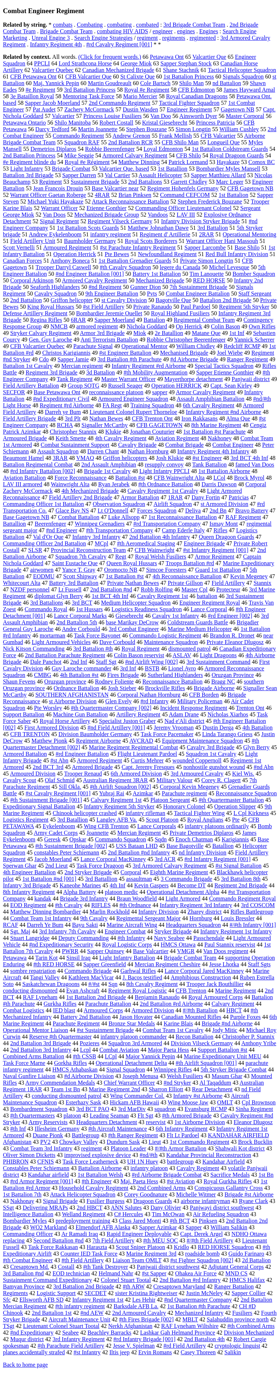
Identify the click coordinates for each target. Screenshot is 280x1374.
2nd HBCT (89, 1207)
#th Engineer (97, 1181)
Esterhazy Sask (83, 1102)
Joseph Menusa (140, 1076)
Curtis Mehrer (147, 760)
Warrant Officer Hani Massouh (222, 241)
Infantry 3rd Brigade (27, 885)
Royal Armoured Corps (215, 997)
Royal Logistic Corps (127, 944)
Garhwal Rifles (138, 971)
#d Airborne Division (89, 1076)
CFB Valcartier (218, 136)
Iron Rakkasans (200, 418)
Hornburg (201, 918)
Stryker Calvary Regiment (40, 333)
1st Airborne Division (199, 1122)
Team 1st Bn (65, 1089)
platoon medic (121, 892)
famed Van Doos (255, 464)
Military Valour (174, 780)
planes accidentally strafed (34, 1352)
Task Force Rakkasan (53, 1247)
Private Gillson (185, 583)
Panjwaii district (250, 379)
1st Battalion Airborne (224, 471)
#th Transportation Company (119, 530)
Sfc (7, 1300)
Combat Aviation (119, 1050)
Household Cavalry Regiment (93, 1188)
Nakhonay (22, 1201)
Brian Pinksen (134, 195)
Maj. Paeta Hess (139, 1181)
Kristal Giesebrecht (164, 122)
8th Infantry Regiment (29, 892)
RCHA (65, 425)
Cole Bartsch (155, 83)
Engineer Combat (125, 931)
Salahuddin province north (238, 1319)
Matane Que (206, 333)
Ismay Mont (224, 524)
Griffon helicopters (125, 458)
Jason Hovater (135, 1017)
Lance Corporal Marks (80, 616)
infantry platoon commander (133, 1037)
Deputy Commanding (83, 938)
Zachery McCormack (89, 109)
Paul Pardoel (195, 307)
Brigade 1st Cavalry (107, 471)
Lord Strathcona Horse (85, 63)
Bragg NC (223, 681)
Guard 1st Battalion (218, 570)
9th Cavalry (94, 918)
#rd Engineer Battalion (82, 754)
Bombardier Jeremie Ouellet (109, 313)
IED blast (64, 1010)
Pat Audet (44, 109)
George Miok (136, 63)
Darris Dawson (219, 484)
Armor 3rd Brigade (102, 333)
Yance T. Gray (79, 570)
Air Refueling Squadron (221, 1214)
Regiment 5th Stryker (244, 307)
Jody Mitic (224, 1030)
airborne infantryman (205, 1201)
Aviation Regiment (177, 438)
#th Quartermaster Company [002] (111, 708)
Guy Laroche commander (81, 668)
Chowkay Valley (78, 1142)
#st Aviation (181, 1181)
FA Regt (112, 405)
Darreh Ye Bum (45, 925)
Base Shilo (247, 247)
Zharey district (204, 912)
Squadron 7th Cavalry (80, 556)
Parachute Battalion (108, 1004)
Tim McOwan (168, 1214)
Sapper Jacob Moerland (52, 103)
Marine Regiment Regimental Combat (133, 747)
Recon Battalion (195, 1037)
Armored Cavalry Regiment (94, 280)
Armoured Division (32, 773)
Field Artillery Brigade (29, 418)
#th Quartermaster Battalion (231, 800)
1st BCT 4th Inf (110, 596)
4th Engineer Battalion (29, 872)
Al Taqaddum (215, 1083)
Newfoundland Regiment (167, 254)
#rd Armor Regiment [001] (41, 1181)
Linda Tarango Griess (227, 734)
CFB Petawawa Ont (33, 76)
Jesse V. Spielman (134, 1346)
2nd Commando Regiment (120, 103)
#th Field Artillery (83, 1260)
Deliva (193, 510)
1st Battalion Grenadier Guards (134, 261)
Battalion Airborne (100, 1168)
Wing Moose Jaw (188, 1102)
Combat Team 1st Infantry (40, 918)
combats (62, 25)
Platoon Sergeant (170, 800)
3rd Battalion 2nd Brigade (83, 1286)
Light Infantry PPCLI (164, 471)
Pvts (152, 293)
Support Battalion (23, 714)
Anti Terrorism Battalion (109, 339)
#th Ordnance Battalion (165, 484)
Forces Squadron (156, 510)
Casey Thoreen (197, 1352)
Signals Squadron (243, 76)
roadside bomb (202, 1254)
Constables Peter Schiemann (36, 1168)
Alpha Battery (79, 892)
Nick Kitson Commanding (34, 649)
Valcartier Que (209, 57)
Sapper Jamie (73, 359)
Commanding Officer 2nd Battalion (44, 543)
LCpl (111, 1056)
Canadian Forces (22, 261)
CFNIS (45, 1161)
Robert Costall (116, 122)
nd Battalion (227, 83)
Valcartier (63, 116)
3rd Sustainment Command (218, 662)
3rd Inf (128, 668)
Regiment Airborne (98, 741)
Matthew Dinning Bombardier (45, 912)
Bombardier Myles (25, 1221)
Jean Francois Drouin (58, 188)
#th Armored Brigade (186, 1115)
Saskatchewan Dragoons (50, 984)
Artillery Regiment (138, 714)
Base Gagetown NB (26, 517)
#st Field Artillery (104, 307)
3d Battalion (100, 372)
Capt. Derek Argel (201, 1234)
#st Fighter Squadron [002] (201, 1260)
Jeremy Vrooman (174, 727)
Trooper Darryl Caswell (63, 267)
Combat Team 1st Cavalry (173, 1030)
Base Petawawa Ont (57, 392)
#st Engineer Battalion (125, 353)
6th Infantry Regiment (181, 1129)
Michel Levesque (229, 267)
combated (147, 25)
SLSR (35, 550)
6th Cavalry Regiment (208, 405)
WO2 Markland (48, 1227)
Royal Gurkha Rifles (227, 1181)
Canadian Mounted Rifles (191, 1017)
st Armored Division (224, 504)
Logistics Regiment (25, 820)
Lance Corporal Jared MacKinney (204, 971)
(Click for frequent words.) (109, 57)
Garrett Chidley (189, 182)
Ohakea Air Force (196, 1273)
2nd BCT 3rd (48, 767)
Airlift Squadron (172, 504)
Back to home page (25, 1365)
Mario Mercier (140, 96)
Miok (139, 333)
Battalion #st (130, 478)
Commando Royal (46, 609)
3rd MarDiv (132, 1109)
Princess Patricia (215, 122)
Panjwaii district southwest (168, 1267)
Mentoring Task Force (88, 96)
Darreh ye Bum (63, 412)
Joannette (97, 833)
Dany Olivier (166, 1207)
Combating (90, 25)
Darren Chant (103, 451)
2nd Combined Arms (161, 1188)
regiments (173, 38)
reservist (156, 1122)
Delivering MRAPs (45, 1207)
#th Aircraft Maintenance (117, 1129)
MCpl (101, 543)
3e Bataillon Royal (32, 96)
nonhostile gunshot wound (214, 767)
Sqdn (161, 839)
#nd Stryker (177, 1083)
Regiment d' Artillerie (165, 234)
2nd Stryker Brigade (88, 872)
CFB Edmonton (196, 90)
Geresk (52, 839)
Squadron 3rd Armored (135, 1043)
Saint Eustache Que (75, 563)
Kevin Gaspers (151, 885)
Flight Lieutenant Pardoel (147, 754)
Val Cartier (117, 175)
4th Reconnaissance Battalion (186, 576)
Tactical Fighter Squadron (189, 103)
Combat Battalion (78, 517)
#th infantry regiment (80, 1306)
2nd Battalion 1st (51, 1313)
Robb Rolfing (157, 589)
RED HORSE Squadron (226, 1247)
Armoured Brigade (25, 438)
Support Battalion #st (222, 1050)
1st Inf (236, 333)
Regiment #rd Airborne (67, 405)
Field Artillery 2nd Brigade (80, 497)
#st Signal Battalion (238, 866)
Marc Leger (229, 182)
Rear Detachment (212, 1089)
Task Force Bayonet (97, 635)
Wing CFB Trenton (106, 826)
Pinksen (208, 1221)
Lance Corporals (156, 826)
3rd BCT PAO (92, 1109)
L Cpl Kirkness (251, 813)
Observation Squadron (119, 504)
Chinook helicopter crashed (84, 813)
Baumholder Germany (90, 241)
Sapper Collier (248, 1293)
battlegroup (180, 1161)
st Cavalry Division (124, 300)
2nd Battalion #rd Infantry (190, 1280)
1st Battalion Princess (188, 76)
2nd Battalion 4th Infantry (159, 537)
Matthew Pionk (49, 741)
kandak (42, 898)
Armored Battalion (25, 754)
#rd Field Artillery (184, 1346)
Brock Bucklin (255, 1142)
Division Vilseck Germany (202, 1043)
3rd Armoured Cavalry (197, 773)
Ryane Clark (253, 1201)
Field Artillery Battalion (31, 385)
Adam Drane (184, 714)
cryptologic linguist (237, 1346)
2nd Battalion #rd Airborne (171, 1004)
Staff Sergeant (255, 293)
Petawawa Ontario (24, 122)
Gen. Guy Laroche (50, 339)
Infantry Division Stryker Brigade (200, 221)
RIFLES (100, 905)
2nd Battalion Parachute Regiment (65, 655)
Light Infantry (26, 168)
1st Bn (265, 1175)
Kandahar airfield (48, 1175)
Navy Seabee (169, 938)
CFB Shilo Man (180, 142)
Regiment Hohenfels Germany (183, 188)
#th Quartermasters (32, 1115)
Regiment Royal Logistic (137, 990)
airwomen (42, 570)
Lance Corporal (209, 609)
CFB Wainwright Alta (179, 478)
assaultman (139, 879)
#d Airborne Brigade (194, 359)
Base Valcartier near (115, 188)
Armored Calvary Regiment (134, 155)
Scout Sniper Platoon (140, 1247)
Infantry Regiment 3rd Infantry (196, 905)
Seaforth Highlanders (55, 287)
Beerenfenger (50, 524)
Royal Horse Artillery (65, 721)
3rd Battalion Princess (90, 90)
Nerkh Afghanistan (130, 1326)
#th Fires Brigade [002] (146, 1319)
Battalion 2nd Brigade (225, 300)
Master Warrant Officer (128, 379)
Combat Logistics (23, 1010)
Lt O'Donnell (113, 510)
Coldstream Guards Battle (197, 622)
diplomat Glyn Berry (58, 596)
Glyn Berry (256, 747)
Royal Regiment (140, 649)
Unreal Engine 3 (51, 38)
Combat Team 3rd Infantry (41, 1148)
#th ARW (134, 1286)
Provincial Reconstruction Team (88, 550)
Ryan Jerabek (113, 484)
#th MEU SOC (160, 1240)
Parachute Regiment (76, 1023)
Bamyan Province (23, 1286)
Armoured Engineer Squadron (133, 399)
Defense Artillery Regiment (35, 313)
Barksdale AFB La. (135, 1306)
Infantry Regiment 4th (56, 44)
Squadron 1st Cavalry (211, 754)
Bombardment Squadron (38, 1109)
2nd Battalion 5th (77, 622)
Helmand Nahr (116, 1273)
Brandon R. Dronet (232, 635)
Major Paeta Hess (168, 1050)
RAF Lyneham (40, 997)
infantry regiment (110, 234)
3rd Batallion (72, 820)
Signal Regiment (59, 221)
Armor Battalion (140, 497)
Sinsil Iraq (78, 958)
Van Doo (160, 116)
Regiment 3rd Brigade (51, 372)
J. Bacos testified (142, 977)
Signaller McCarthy (105, 425)
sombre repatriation (33, 971)
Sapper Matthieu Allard (218, 175)
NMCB (58, 326)
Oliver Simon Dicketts (29, 1155)
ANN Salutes (126, 1207)
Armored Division (152, 1010)
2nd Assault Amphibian (108, 464)
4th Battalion (257, 727)
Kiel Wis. (243, 773)
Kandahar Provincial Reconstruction (208, 1155)
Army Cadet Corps (56, 833)
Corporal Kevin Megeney (189, 787)
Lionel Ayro (182, 668)
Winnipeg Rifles (172, 1069)
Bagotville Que (173, 300)
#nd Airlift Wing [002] (151, 662)
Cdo (44, 359)
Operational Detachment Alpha (183, 892)
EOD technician (71, 1273)
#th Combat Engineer (28, 1260)
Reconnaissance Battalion (173, 681)
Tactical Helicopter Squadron (242, 70)
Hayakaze (228, 162)
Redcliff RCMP (242, 346)
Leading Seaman (109, 1115)
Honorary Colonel (184, 806)
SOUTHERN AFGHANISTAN (72, 695)
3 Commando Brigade (186, 879)
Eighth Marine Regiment (179, 872)
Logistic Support (55, 1293)
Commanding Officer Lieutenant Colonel (183, 208)
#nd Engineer (61, 530)
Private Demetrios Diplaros (201, 833)
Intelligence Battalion (28, 1214)
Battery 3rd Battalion (73, 583)
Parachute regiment (184, 793)
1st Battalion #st (125, 576)
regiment (147, 38)
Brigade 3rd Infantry (84, 898)
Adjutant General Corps (236, 1267)
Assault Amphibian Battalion (210, 399)
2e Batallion (169, 333)
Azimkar (143, 793)
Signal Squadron (125, 1069)
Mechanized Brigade (160, 280)
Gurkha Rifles (60, 1004)
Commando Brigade (88, 971)
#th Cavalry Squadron (125, 267)
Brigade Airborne (214, 688)
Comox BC (261, 162)
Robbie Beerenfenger (110, 149)
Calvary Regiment (232, 1004)
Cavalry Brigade (137, 445)
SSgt (8, 1207)
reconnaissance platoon (116, 392)
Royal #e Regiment (147, 90)
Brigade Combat (71, 168)
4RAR (102, 195)
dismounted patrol (189, 649)
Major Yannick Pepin (150, 1056)
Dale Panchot (46, 662)
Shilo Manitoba (73, 122)
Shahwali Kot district (240, 1148)
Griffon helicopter (72, 300)
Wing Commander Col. (137, 1096)
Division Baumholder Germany (95, 734)
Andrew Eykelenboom (55, 234)
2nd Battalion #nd (111, 589)
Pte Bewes (117, 254)
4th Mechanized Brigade (89, 491)
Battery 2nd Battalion (86, 1017)
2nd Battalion (26, 300)
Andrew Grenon (131, 136)
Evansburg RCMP (205, 1109)
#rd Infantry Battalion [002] (42, 471)
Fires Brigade (123, 675)
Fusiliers (242, 1313)
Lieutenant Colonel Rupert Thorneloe (133, 412)
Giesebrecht (129, 616)
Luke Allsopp (124, 517)
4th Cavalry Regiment (120, 438)
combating (119, 25)
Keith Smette (70, 438)
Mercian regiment (82, 366)
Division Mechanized (249, 1332)
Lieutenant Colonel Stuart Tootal (61, 1326)
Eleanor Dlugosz (253, 1122)
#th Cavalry (68, 905)
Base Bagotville (184, 846)
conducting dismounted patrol (66, 1096)
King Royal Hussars (50, 307)
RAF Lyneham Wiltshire (189, 1326)
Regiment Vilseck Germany (120, 221)
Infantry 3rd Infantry (96, 537)
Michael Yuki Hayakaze (55, 201)
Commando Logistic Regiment (165, 635)
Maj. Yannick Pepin (56, 83)
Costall (66, 1267)
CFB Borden (204, 695)
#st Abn (59, 760)
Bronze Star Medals (132, 1023)
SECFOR (14, 392)
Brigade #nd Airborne (227, 1023)
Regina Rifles (46, 320)
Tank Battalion (209, 464)
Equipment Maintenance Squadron (202, 741)
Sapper (194, 1227)
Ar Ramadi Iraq (79, 1234)
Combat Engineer (233, 445)
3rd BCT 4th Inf (249, 458)
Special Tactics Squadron (224, 366)
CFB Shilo (188, 155)
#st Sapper (154, 1273)
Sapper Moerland (114, 320)
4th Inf (117, 885)
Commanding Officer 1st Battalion (43, 504)
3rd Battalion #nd (23, 1273)
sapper (159, 392)
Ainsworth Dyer (198, 116)
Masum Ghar (227, 1076)
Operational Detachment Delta (131, 1063)
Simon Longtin (193, 129)
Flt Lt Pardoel (183, 1135)
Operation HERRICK (176, 385)
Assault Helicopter (160, 175)
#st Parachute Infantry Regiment (138, 247)
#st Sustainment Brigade (105, 1030)
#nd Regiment (105, 287)
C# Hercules (128, 1214)
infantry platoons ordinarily (217, 826)
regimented (203, 38)
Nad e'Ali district (184, 721)
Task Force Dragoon (100, 866)
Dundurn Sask (123, 1142)
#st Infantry (87, 1352)
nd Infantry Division (202, 852)
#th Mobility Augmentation (155, 372)
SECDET (95, 1293)
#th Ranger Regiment (133, 1135)
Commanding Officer (28, 1234)
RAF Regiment (243, 517)
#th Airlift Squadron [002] (120, 787)
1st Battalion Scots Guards (88, 228)
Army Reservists (47, 1122)
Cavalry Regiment (197, 1168)
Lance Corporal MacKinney (113, 859)
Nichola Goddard (147, 326)
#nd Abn (264, 767)
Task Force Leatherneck (90, 1161)
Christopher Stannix (73, 432)
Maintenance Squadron (171, 642)
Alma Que (238, 418)
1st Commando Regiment (199, 1142)
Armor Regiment (214, 556)
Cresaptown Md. (29, 1267)
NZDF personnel (30, 589)
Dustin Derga (217, 727)
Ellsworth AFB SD (41, 1300)
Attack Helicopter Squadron (83, 1194)
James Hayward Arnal (249, 90)
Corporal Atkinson (32, 280)
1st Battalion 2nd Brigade (96, 997)
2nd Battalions (145, 182)
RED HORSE (209, 280)
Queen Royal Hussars (131, 563)
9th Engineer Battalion (111, 293)
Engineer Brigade (204, 543)
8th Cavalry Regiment (152, 984)
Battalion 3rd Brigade (28, 175)
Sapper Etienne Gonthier (225, 372)
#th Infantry (131, 938)
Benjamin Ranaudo (157, 997)
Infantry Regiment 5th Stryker (119, 806)
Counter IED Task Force (89, 1254)
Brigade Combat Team (66, 31)
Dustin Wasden (140, 109)
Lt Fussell (70, 589)
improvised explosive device (97, 1155)
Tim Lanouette (207, 274)
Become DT (192, 885)
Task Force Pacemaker (167, 734)
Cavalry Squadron (55, 293)
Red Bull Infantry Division (236, 254)
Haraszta (97, 1247)
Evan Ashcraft (83, 990)
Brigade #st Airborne (249, 1194)
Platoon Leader (128, 1148)
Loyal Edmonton (163, 149)
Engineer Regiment (189, 109)
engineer (163, 31)
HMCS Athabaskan (75, 1069)
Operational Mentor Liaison (35, 1030)
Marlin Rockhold (110, 912)
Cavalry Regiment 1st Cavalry (163, 491)
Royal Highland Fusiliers (180, 313)
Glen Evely (118, 701)
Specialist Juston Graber (127, 721)
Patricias (239, 497)
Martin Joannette (97, 129)
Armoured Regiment (67, 247)
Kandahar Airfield (223, 1161)
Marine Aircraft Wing (131, 925)
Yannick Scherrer (254, 339)
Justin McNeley (204, 1293)
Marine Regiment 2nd (114, 1089)
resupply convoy (164, 464)
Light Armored (183, 898)
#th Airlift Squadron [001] (206, 1063)
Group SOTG (84, 385)
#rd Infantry (154, 701)
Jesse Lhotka (224, 964)
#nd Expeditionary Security (61, 944)
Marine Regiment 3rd (151, 1254)
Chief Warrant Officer (129, 1083)
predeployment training (82, 1221)
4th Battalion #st (79, 675)
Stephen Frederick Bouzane (210, 201)
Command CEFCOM (185, 195)
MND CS (236, 1273)
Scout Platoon (162, 820)
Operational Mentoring (249, 234)
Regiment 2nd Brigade (240, 885)
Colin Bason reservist (139, 655)
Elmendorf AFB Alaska (102, 1227)
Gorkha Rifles (70, 1063)
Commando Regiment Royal (242, 898)
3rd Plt (73, 418)
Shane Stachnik (181, 70)
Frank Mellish (175, 136)
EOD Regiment (28, 905)
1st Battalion (233, 195)
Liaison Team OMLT (137, 1260)
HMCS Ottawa (178, 944)
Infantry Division (159, 912)
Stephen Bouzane (146, 129)
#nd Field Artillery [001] (116, 727)
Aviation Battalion (24, 478)
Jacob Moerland (53, 859)
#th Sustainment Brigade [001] (46, 800)
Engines (208, 31)
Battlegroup (86, 1135)
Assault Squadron (57, 451)
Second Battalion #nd (59, 1240)
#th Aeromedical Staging (146, 543)
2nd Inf (78, 662)
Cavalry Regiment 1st (162, 596)
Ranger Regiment (247, 359)
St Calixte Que (137, 76)
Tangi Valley (44, 977)
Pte (236, 820)
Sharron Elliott (166, 1089)
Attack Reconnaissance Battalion (130, 201)
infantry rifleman (145, 813)
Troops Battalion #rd (190, 563)
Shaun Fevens (19, 681)
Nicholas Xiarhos (227, 714)
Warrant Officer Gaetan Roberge (48, 195)
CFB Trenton (191, 990)
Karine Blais (178, 1023)
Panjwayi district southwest (222, 1207)
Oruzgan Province (232, 675)
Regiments (15, 1293)
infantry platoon (149, 1168)
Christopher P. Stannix (248, 1037)
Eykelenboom (59, 826)
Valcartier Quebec (53, 70)
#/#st (94, 984)
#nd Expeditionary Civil (61, 399)
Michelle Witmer (196, 1194)
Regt (120, 556)
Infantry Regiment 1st (97, 1300)
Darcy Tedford (52, 129)
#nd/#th (149, 1155)
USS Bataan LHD (137, 846)
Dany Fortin (205, 497)
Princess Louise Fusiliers (112, 116)
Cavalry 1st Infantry (175, 616)
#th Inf (18, 1129)
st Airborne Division (73, 701)
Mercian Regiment (139, 833)
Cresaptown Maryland (179, 1286)
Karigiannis (235, 839)
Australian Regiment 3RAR (115, 780)
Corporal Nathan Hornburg (148, 695)
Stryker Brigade (173, 931)
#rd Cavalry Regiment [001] (119, 44)
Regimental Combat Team (204, 320)
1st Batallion (172, 168)
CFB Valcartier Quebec (37, 346)
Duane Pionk (48, 1135)
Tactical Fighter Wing (199, 813)
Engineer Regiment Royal (209, 603)
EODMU (44, 576)
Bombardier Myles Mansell (228, 168)
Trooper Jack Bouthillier (215, 984)
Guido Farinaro (246, 1254)
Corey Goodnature (145, 1194)
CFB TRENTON (30, 734)
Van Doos (54, 215)
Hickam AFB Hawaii (134, 1102)
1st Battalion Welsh (100, 1175)
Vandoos (158, 215)
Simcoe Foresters (166, 570)
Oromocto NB (120, 570)
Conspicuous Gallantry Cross (228, 1188)
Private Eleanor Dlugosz (235, 642)
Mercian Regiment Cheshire (167, 964)
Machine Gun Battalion (80, 714)
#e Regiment (40, 90)
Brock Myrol (249, 478)
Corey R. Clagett (221, 780)
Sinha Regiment (254, 1109)
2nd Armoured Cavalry (139, 1313)
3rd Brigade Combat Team (194, 25)
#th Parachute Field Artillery (71, 1346)
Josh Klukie (170, 458)
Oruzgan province (65, 681)
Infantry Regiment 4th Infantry (213, 451)
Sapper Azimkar (158, 1227)
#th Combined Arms (251, 1326)
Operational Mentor (144, 346)
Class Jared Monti (140, 1221)
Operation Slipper (235, 806)
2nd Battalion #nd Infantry (139, 852)
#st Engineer (207, 458)
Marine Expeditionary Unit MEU (222, 1056)
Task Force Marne (24, 1063)
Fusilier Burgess (105, 1201)
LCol (219, 478)
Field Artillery (228, 583)
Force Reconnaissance (80, 478)
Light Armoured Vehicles (61, 642)
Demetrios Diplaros (54, 149)
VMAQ (85, 458)
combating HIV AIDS (122, 31)
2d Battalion (256, 1260)
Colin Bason (225, 326)
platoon (72, 1115)
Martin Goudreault (110, 83)
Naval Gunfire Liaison (29, 1076)
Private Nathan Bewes (133, 583)
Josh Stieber (122, 688)
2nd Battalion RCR (130, 142)
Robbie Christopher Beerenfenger (186, 339)
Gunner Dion (145, 287)
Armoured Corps (103, 1010)
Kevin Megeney (249, 576)
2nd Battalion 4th (204, 1339)
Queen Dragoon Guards (226, 537)
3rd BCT (82, 603)
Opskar (77, 839)
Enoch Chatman (194, 839)
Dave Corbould (117, 642)
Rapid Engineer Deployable (139, 1234)
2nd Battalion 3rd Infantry (40, 1050)
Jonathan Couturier (152, 432)
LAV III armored (22, 484)
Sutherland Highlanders (175, 675)
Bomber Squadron (254, 274)
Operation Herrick (74, 254)
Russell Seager (125, 385)
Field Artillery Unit (32, 241)
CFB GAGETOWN (159, 425)
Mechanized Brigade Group (106, 215)
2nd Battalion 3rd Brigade (40, 1043)
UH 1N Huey (142, 1161)
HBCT (234, 1010)
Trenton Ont (250, 708)
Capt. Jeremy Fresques (147, 767)
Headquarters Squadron (193, 925)
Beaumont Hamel (23, 458)
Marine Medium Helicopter (200, 629)
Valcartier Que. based (124, 168)
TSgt (8, 1326)
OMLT (225, 1102)
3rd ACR (165, 859)
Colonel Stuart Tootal (126, 1280)
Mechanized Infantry (199, 1313)
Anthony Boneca (70, 261)
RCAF (10, 925)
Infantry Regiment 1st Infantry (236, 931)
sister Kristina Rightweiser (146, 1293)
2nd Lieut (56, 866)
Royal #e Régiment (87, 162)
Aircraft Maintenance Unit (79, 1319)
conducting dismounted (30, 990)
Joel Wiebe (230, 353)
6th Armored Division (136, 773)
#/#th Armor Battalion (180, 1148)
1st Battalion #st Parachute (214, 432)
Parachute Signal (93, 346)
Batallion (223, 846)
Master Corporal (245, 116)
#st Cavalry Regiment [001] (58, 793)
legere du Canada (180, 267)
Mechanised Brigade (184, 353)
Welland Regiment (83, 1214)
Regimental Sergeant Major (148, 918)
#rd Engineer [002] (230, 616)
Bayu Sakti (85, 925)
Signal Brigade (60, 1201)
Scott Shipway (80, 576)
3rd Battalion (212, 228)
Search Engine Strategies (103, 38)
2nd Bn (218, 510)
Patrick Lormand (188, 162)
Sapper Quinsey (105, 951)
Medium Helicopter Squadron (136, 603)
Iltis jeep (119, 1352)
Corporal (131, 872)
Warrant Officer (59, 208)
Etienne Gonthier (106, 208)
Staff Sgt (106, 662)
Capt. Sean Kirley (231, 385)
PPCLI (42, 63)
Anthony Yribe (258, 1043)
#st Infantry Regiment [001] (215, 550)
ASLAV (181, 655)
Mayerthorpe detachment (193, 379)
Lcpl (85, 1050)
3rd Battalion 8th (240, 879)
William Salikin (228, 1227)
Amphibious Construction (201, 977)
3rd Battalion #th (93, 649)
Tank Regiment (75, 379)
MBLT (190, 1319)
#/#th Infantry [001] (253, 925)
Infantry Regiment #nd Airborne (223, 412)
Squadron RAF (81, 142)
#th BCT (180, 1221)
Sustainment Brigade (95, 182)
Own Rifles (262, 326)
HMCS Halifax (247, 1280)
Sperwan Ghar (19, 866)
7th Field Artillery (113, 1240)
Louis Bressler (237, 918)
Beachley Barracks (109, 1332)
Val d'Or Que (48, 537)
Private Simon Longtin (206, 261)
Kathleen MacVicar (91, 977)
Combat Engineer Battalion (198, 293)
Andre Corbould (81, 629)
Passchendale (208, 938)
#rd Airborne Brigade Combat (167, 1175)
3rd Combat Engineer (134, 629)
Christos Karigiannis (66, 353)
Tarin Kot (46, 958)
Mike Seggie (79, 155)
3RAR (59, 458)
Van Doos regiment (225, 951)
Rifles (220, 530)
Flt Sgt (145, 1115)
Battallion (14, 524)
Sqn (112, 984)
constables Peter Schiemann (66, 852)
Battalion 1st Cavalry (27, 366)
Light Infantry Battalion (127, 958)
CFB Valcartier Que (88, 76)
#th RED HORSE (54, 964)
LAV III (185, 215)
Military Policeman (199, 701)
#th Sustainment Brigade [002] (71, 846)
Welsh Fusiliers (185, 1076)
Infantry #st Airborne (197, 1096)
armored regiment (97, 326)
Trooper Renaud (83, 773)
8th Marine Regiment (216, 425)
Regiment (50, 182)
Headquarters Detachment (106, 1122)
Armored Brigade (92, 767)
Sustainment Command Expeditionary (47, 1280)
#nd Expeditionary (32, 1332)
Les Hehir (144, 1300)
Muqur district (27, 1339)
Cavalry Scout (19, 780)
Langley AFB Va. (117, 820)
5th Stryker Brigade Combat (234, 1069)
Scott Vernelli (19, 247)
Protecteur (228, 589)
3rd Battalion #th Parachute (130, 359)
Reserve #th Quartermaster (60, 1037)
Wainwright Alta (70, 484)
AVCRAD (141, 741)
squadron (165, 1109)
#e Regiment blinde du (29, 162)
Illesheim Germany (57, 1129)
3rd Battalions (46, 603)
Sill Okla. (70, 787)
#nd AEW (91, 1313)
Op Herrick (189, 326)
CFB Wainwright (154, 550)
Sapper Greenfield (104, 964)
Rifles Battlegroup (251, 912)
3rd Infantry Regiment (78, 1339)
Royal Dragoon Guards (237, 155)
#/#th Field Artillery (210, 1240)
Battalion (154, 320)
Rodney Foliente (114, 681)
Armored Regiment (99, 760)
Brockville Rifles (165, 688)
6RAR (78, 320)
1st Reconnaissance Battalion (182, 517)
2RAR (206, 234)
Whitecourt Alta (21, 583)
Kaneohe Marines (80, 885)
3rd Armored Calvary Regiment (170, 866)
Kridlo (181, 1247)
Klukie (113, 432)
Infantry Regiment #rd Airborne (149, 366)
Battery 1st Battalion (156, 274)
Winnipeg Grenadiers (100, 524)
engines (186, 31)
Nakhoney (220, 438)
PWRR (70, 951)
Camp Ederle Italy (183, 530)
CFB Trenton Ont (152, 418)
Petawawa (15, 958)
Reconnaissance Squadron (246, 793)
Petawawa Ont (167, 57)
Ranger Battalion (234, 1286)
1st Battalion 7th (22, 1194)
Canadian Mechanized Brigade (118, 70)
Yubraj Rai (111, 793)
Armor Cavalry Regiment (206, 392)
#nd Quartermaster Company (198, 1300)
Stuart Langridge (30, 938)
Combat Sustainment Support (75, 445)
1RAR (175, 497)
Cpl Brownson (259, 1102)
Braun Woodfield (137, 898)
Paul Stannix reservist (229, 944)
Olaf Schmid (59, 780)
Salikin (233, 1352)
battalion (207, 596)
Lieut (155, 1142)
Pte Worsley (48, 708)
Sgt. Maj (20, 931)
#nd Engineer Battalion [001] (89, 274)
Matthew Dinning (139, 162)
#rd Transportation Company (167, 524)
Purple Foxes (245, 1017)
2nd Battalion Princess (29, 155)
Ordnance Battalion (76, 688)
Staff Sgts (259, 964)
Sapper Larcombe (205, 247)
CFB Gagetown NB (250, 188)
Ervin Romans (155, 1352)
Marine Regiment (235, 990)
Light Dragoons (218, 655)
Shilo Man (191, 83)
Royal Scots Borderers (151, 241)
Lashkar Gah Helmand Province (177, 1332)
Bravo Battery (251, 510)
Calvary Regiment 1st (116, 800)
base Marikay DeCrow (132, 622)
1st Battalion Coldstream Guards (230, 149)
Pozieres (90, 1043)
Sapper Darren (79, 175)
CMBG (42, 675)
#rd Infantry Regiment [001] (217, 859)
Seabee (70, 1332)
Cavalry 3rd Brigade (210, 747)
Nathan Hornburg (148, 451)
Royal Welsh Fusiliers (160, 556)
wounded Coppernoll (197, 760)
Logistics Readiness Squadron (147, 609)
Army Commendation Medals (60, 1083)
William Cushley (239, 129)
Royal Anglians (205, 820)
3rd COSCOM (258, 905)
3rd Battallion (101, 879)
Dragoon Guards (152, 1201)
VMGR (186, 951)
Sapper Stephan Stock (185, 63)
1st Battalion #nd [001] (49, 879)
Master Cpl (195, 589)
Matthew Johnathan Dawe (158, 228)
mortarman (52, 635)
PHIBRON (15, 1161)
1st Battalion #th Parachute (198, 1306)
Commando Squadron (120, 839)
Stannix (262, 583)
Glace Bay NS (72, 510)
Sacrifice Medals (230, 1175)
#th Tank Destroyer (105, 1267)
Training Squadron (152, 405)
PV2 (45, 1142)
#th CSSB (84, 1056)
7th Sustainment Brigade (198, 287)
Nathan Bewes (106, 418)
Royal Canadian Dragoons (197, 96)
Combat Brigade (184, 445)
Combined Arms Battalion (33, 1056)
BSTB (152, 668)
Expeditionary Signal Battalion (39, 806)
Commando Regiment (78, 136)
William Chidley (195, 346)
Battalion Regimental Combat (38, 464)
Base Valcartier (150, 951)
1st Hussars (89, 609)
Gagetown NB (237, 109)
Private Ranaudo (152, 307)
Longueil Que (223, 142)
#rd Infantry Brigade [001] (144, 1339)
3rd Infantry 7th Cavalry (67, 931)
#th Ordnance (135, 905)
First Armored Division (51, 727)
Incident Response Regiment (193, 708)
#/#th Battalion (200, 1010)
